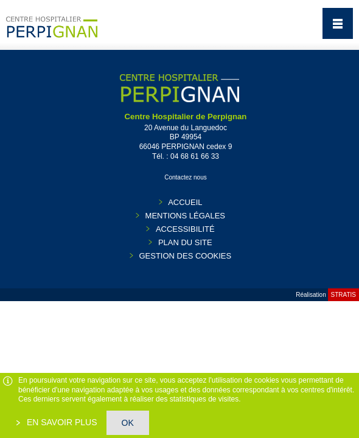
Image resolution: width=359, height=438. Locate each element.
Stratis (343, 294)
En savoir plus (60, 422)
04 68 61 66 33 (194, 156)
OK (128, 423)
